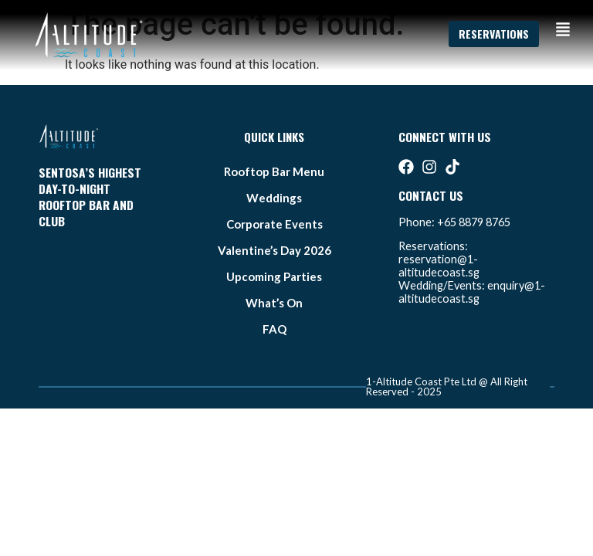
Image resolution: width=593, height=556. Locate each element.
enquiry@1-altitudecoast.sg (471, 292)
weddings (274, 198)
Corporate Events (274, 224)
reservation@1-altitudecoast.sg (438, 266)
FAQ (274, 329)
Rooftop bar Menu (274, 171)
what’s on (274, 303)
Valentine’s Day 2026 (274, 250)
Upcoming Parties (274, 276)
